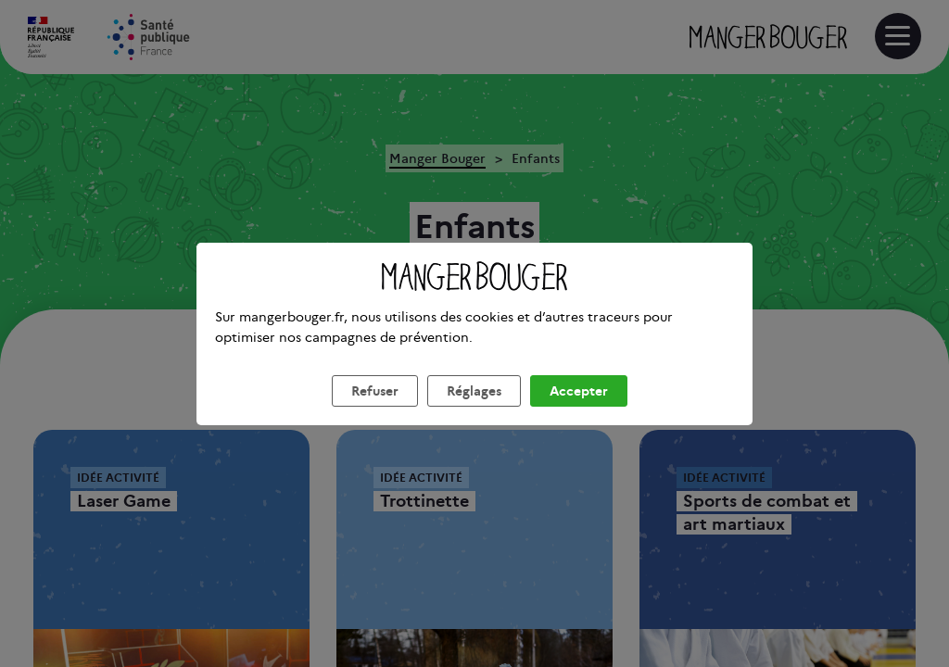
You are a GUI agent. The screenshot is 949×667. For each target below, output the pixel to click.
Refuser (375, 413)
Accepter (579, 413)
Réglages (474, 413)
